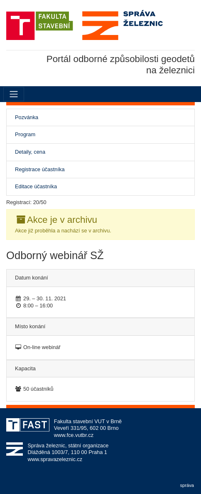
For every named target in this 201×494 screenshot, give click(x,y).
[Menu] (13, 94)
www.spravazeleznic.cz (55, 459)
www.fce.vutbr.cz (73, 435)
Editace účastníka (36, 186)
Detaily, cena (30, 152)
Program (25, 134)
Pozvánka (36, 117)
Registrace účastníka (40, 169)
